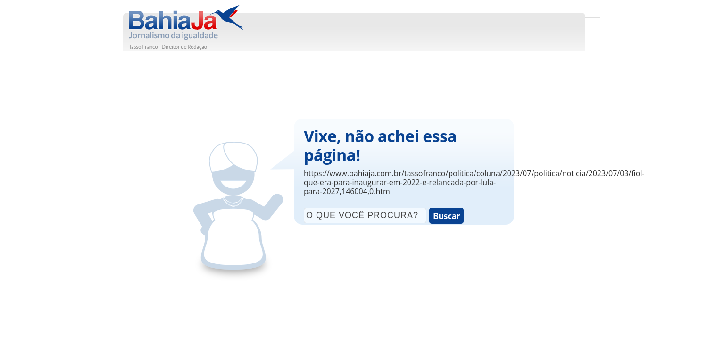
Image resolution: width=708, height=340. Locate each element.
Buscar (446, 215)
